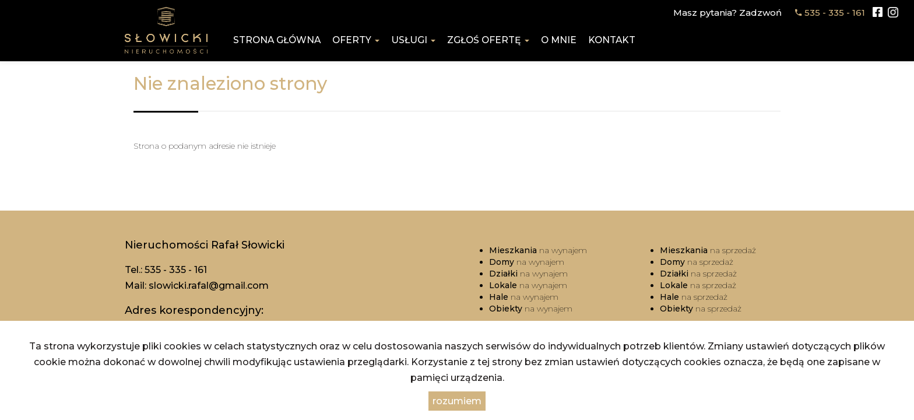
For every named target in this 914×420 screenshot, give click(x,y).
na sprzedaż (708, 250)
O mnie (558, 40)
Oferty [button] (355, 40)
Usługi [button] (413, 40)
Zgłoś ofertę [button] (488, 40)
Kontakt (611, 40)
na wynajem (538, 250)
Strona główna (277, 40)
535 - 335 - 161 (834, 12)
